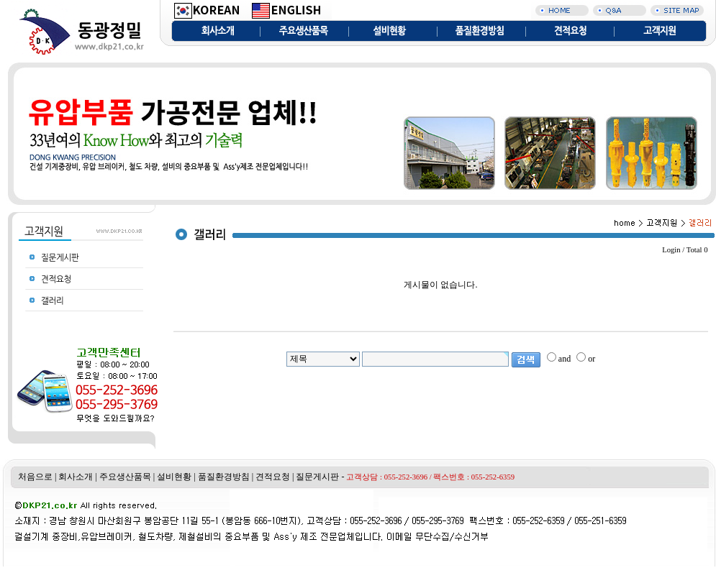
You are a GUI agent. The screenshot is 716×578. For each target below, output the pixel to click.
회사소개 (75, 477)
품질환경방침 (224, 477)
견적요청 (272, 477)
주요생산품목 (125, 477)
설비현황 (174, 477)
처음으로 (35, 477)
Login (671, 250)
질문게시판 (317, 477)
